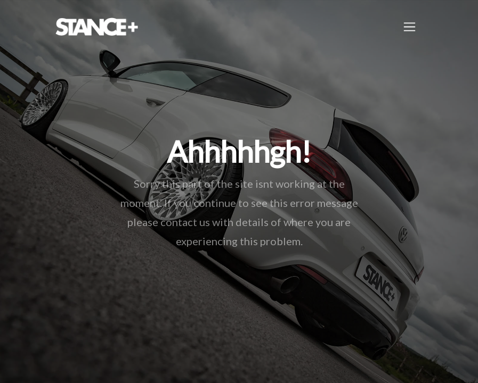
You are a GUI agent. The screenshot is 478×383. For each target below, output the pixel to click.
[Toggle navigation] (409, 27)
